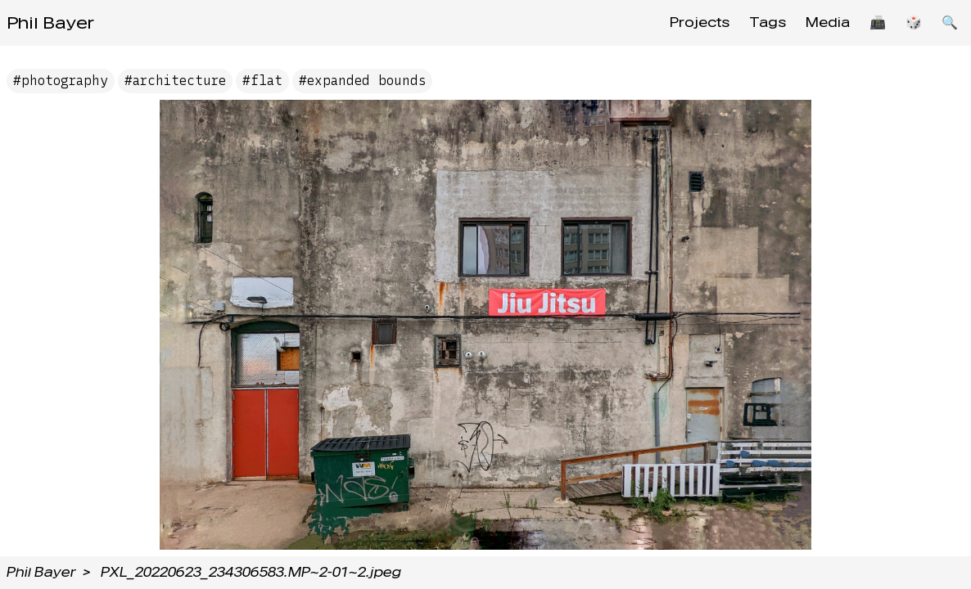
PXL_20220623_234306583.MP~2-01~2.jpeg (251, 572)
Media (828, 22)
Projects (699, 22)
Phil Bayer (50, 23)
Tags (767, 22)
